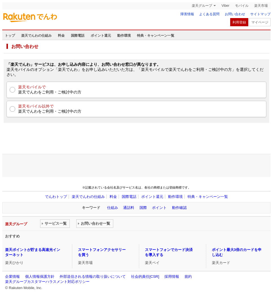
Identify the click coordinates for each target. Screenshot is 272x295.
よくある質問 (209, 14)
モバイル (242, 6)
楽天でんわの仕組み (36, 36)
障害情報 (187, 14)
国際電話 (77, 36)
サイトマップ (260, 14)
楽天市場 (261, 6)
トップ (10, 36)
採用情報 (171, 276)
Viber (225, 6)
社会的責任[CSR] (145, 276)
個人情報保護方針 (40, 276)
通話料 (128, 208)
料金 (61, 36)
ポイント (159, 208)
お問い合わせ (235, 14)
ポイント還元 (101, 36)
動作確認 (179, 208)
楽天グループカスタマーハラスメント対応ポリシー (47, 281)
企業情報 (12, 276)
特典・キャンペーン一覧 (155, 36)
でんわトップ (56, 197)
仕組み (112, 208)
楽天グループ (202, 6)
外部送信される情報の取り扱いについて (93, 276)
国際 (143, 208)
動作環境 (124, 36)
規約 (188, 276)
